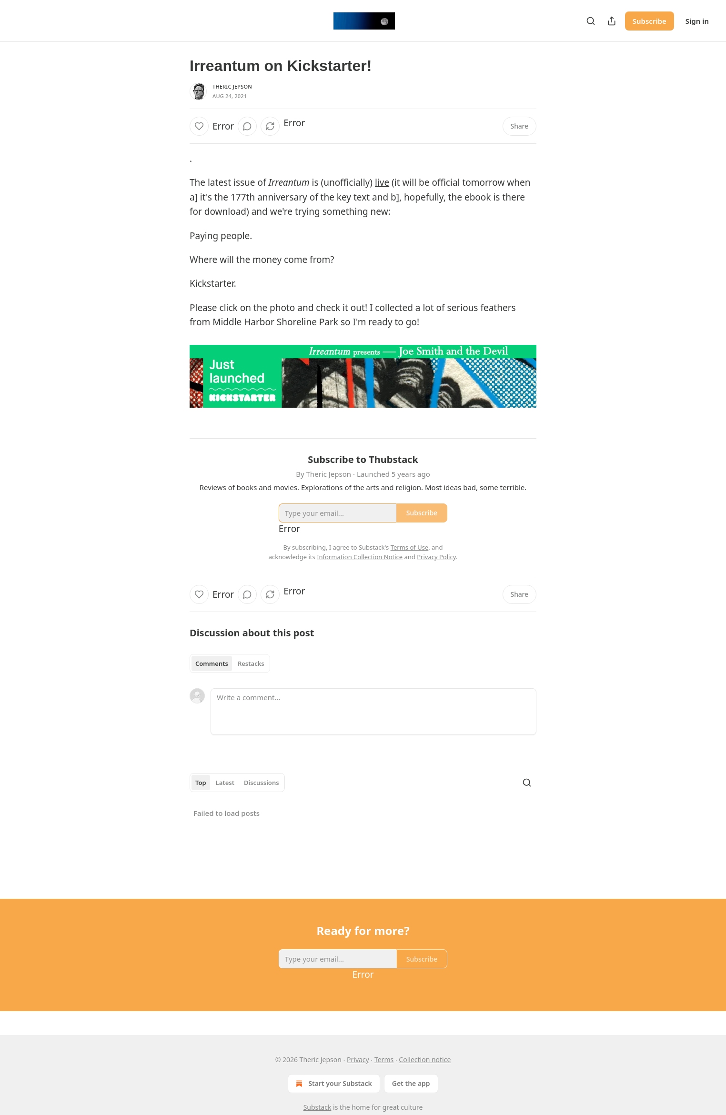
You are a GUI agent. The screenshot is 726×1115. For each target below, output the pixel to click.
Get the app (411, 1083)
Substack (317, 1107)
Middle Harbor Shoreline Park (275, 322)
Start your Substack (333, 1083)
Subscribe (649, 21)
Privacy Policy (436, 556)
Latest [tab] (225, 782)
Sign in (697, 21)
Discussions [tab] (261, 782)
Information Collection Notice (360, 556)
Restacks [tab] (251, 663)
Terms (383, 1059)
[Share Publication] (611, 20)
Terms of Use (410, 547)
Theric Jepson (232, 86)
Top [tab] (200, 782)
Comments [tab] (211, 663)
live (382, 182)
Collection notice (425, 1059)
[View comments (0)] (247, 126)
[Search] (590, 20)
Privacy (358, 1059)
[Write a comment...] (373, 711)
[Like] (199, 126)
